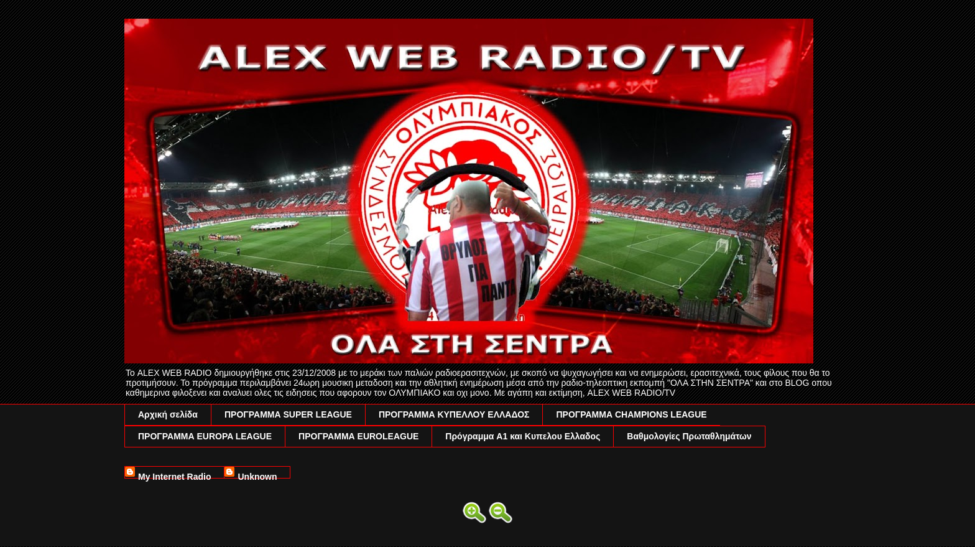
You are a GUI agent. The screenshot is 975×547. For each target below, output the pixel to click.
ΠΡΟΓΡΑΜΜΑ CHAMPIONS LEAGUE (631, 414)
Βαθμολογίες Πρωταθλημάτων (689, 436)
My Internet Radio (174, 475)
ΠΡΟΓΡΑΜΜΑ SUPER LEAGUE (288, 414)
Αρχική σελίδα (168, 414)
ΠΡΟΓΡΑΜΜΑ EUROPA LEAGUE (205, 436)
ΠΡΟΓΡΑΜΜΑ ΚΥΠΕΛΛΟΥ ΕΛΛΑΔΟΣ (454, 414)
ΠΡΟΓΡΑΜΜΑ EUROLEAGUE (358, 436)
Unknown (257, 475)
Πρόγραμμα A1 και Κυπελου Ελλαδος (522, 436)
